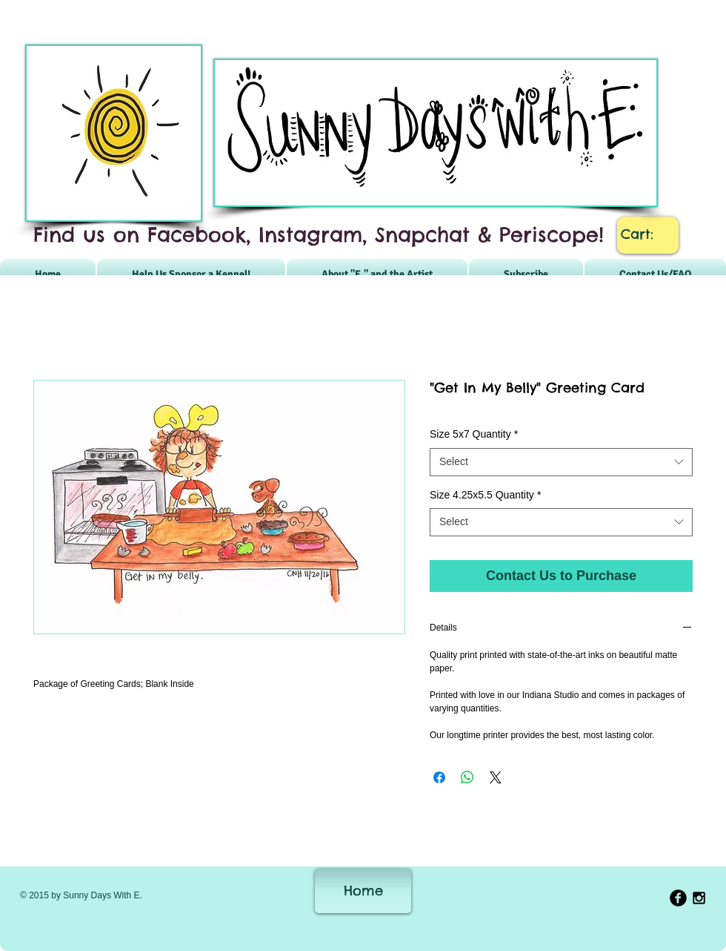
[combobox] (561, 462)
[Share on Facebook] (439, 777)
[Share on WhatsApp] (467, 777)
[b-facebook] (678, 897)
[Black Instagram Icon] (698, 897)
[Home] (363, 891)
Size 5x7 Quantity (474, 434)
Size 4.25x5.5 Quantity (485, 495)
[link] (648, 234)
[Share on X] (495, 777)
